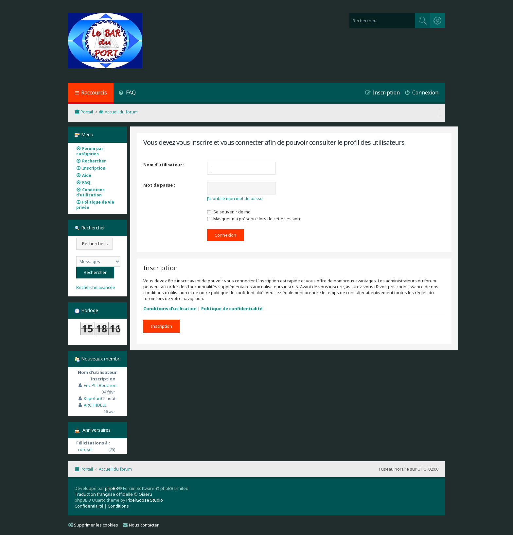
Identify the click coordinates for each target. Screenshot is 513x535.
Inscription (161, 326)
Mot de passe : (159, 185)
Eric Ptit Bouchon (100, 385)
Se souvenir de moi (229, 212)
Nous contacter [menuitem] (141, 525)
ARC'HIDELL (95, 405)
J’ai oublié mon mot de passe (235, 198)
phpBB (111, 488)
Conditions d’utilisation (170, 308)
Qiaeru (145, 494)
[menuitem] (127, 93)
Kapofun (92, 398)
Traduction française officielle (104, 494)
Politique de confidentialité (231, 308)
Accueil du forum (115, 469)
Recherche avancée (95, 287)
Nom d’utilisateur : (164, 165)
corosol (85, 449)
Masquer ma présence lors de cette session (253, 219)
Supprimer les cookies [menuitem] (93, 525)
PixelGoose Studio (144, 500)
